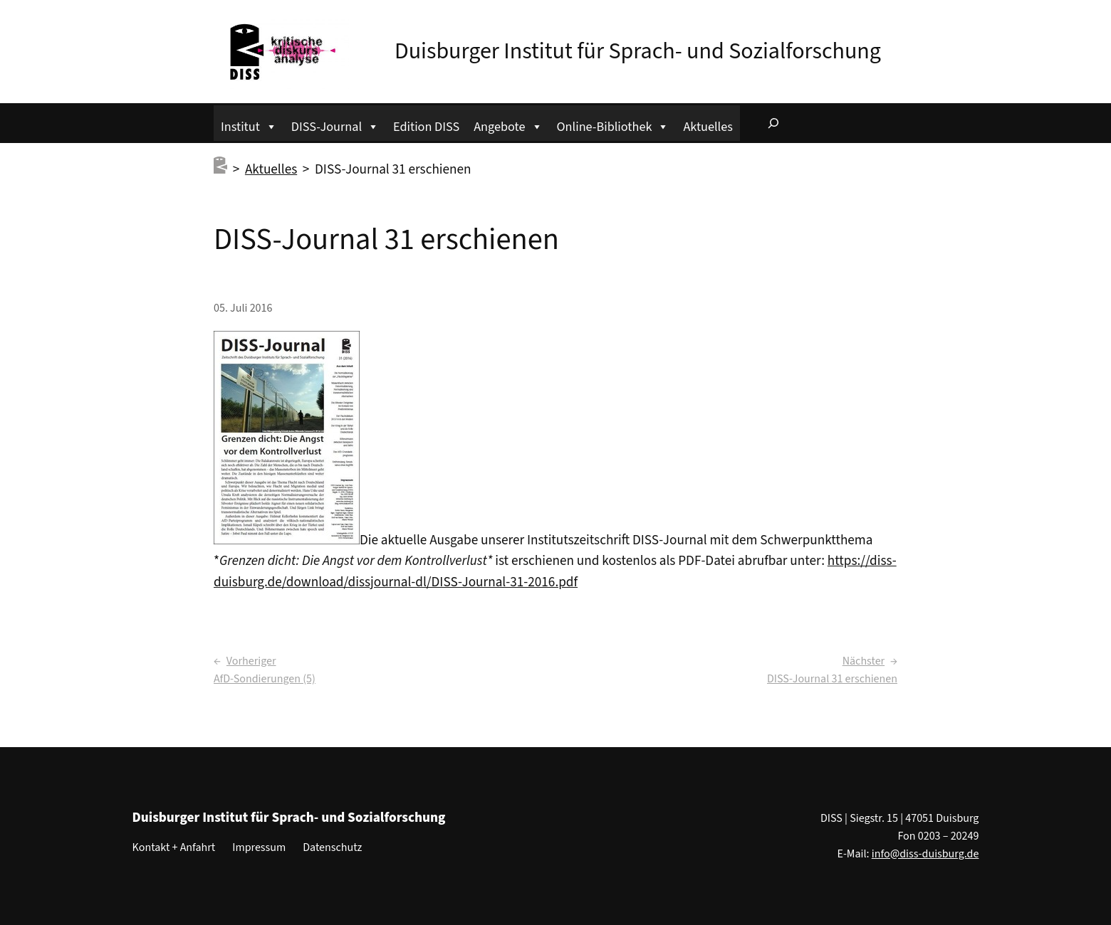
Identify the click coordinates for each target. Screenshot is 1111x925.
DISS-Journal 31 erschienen (832, 679)
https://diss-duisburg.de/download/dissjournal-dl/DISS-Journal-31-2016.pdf (555, 571)
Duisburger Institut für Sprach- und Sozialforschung (638, 51)
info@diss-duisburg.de (925, 854)
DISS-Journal (335, 125)
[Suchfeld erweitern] (773, 123)
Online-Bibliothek (613, 125)
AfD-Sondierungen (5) (264, 679)
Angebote (508, 125)
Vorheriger (251, 661)
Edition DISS (426, 126)
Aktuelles (707, 126)
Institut (249, 125)
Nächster (864, 661)
